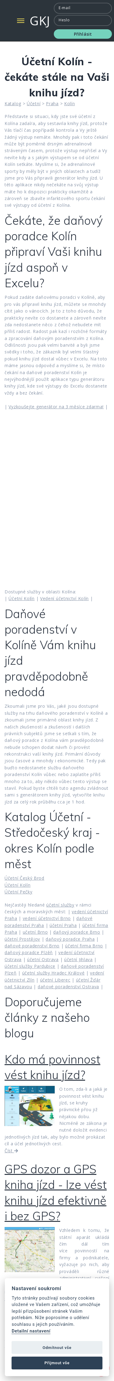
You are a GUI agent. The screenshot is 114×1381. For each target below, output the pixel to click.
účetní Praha (63, 925)
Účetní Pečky (18, 892)
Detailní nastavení (31, 1331)
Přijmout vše (56, 1363)
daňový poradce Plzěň (29, 952)
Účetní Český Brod (24, 878)
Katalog (13, 103)
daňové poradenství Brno (32, 946)
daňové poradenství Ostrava (68, 986)
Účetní (33, 103)
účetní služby (60, 905)
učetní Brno (35, 932)
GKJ (40, 20)
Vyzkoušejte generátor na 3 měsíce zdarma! (56, 407)
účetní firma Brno (84, 946)
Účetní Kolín (21, 598)
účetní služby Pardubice (30, 966)
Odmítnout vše (57, 1347)
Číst (11, 1151)
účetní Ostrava (43, 959)
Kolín (69, 103)
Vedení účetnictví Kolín (64, 598)
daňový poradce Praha (70, 939)
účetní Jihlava (78, 959)
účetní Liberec (55, 980)
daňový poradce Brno (76, 932)
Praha (52, 103)
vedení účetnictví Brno (47, 918)
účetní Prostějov (22, 939)
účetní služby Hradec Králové (53, 973)
